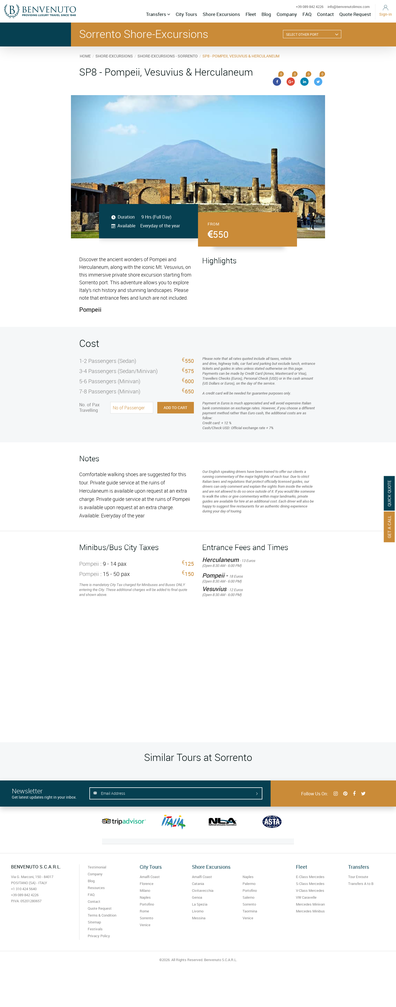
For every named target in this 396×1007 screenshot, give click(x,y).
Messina (198, 917)
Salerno (248, 897)
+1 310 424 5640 (24, 888)
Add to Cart (175, 407)
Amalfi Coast (150, 876)
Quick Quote (389, 493)
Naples (145, 897)
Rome (144, 911)
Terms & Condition (102, 915)
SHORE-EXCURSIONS (114, 56)
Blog (266, 14)
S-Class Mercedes (310, 883)
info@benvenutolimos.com (349, 6)
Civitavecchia (202, 890)
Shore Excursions (221, 14)
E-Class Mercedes (310, 876)
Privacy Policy (99, 935)
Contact (325, 14)
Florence (146, 883)
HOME (85, 56)
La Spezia (199, 904)
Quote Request (355, 14)
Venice (145, 924)
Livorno (198, 911)
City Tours (186, 14)
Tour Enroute (358, 876)
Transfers (158, 14)
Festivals (95, 928)
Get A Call (389, 526)
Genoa (197, 897)
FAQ (307, 14)
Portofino (147, 904)
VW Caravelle (306, 897)
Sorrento (146, 917)
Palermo (249, 883)
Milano (145, 890)
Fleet (251, 14)
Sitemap (94, 922)
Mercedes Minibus (310, 911)
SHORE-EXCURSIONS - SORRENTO (168, 56)
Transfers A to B (360, 883)
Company (287, 14)
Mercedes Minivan (310, 904)
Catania (198, 883)
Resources (96, 887)
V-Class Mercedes (310, 890)
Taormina (250, 911)
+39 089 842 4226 (309, 6)
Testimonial (97, 867)
